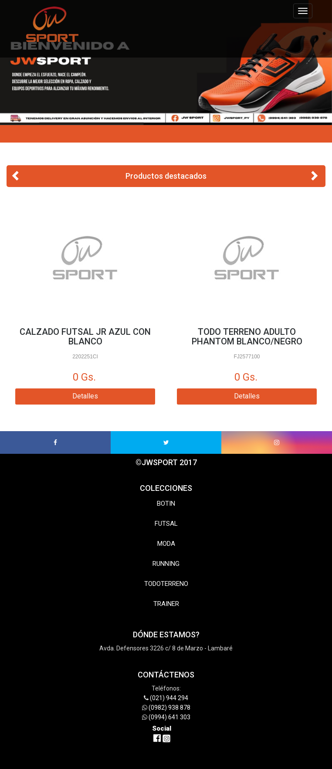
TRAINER (166, 604)
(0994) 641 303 (169, 717)
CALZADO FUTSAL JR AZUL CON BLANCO (85, 337)
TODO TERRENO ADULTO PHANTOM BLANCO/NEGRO (247, 337)
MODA (166, 544)
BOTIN (166, 503)
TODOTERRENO (166, 584)
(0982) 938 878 (169, 707)
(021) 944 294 (169, 697)
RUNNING (166, 564)
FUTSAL (166, 523)
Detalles (85, 396)
